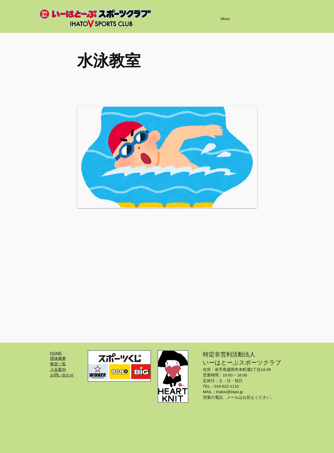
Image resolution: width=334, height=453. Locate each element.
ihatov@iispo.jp (229, 391)
